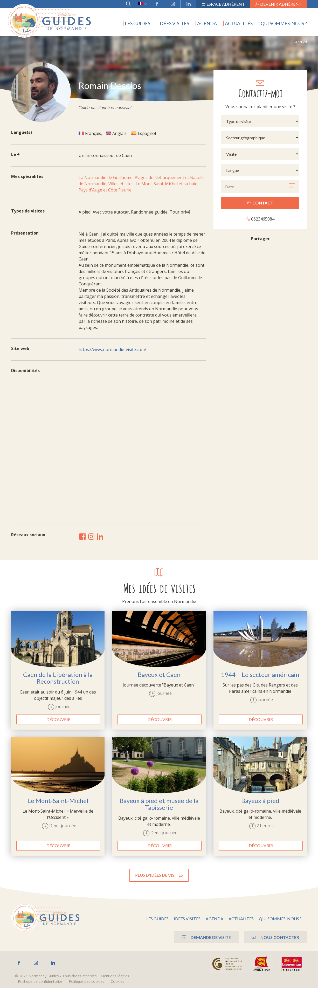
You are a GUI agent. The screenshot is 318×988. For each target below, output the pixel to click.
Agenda (207, 23)
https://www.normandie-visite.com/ (112, 349)
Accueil (301, 41)
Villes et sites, (122, 184)
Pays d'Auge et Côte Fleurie (105, 190)
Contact (260, 202)
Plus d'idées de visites (159, 875)
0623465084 (260, 219)
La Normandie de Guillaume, (107, 177)
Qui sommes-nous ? (284, 23)
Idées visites (173, 23)
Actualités (239, 23)
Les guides (137, 23)
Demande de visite (206, 937)
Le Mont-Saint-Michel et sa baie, (167, 184)
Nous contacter (275, 937)
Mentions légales (115, 975)
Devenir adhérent (278, 4)
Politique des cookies (86, 981)
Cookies (117, 981)
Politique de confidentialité (40, 981)
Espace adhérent (223, 4)
